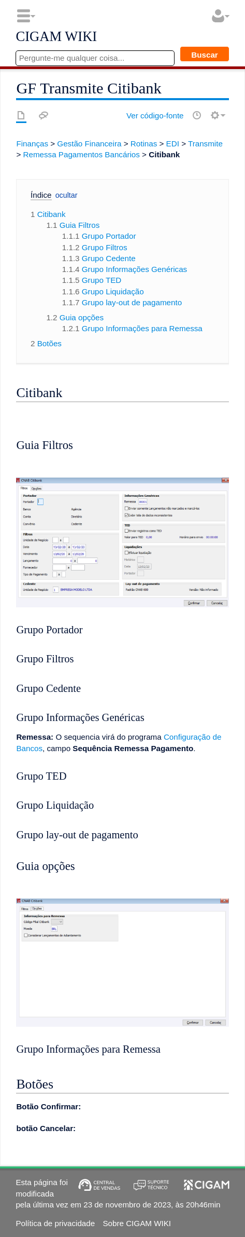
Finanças (32, 143)
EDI (172, 143)
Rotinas (144, 143)
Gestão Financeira (89, 143)
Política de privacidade (55, 1223)
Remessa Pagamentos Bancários (81, 154)
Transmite (205, 143)
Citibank (164, 154)
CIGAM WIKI (56, 37)
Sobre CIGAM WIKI (137, 1223)
